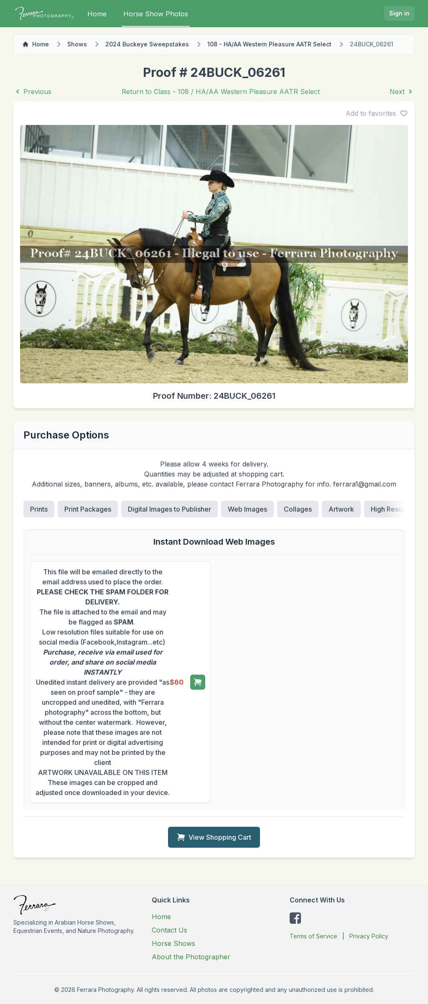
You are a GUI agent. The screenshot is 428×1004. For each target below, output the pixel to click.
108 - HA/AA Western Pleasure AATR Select (269, 44)
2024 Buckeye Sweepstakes (147, 44)
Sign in (399, 13)
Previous (32, 91)
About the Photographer (191, 957)
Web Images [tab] (247, 509)
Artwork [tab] (341, 509)
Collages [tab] (298, 509)
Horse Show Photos (155, 14)
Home (97, 14)
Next (402, 91)
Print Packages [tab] (87, 509)
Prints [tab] (39, 509)
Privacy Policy (368, 936)
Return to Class (221, 92)
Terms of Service (313, 936)
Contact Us (169, 930)
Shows (77, 44)
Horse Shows (173, 943)
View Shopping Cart (214, 837)
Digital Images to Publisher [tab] (169, 509)
